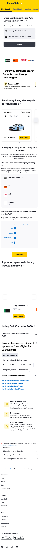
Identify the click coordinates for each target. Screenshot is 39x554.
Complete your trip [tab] (9, 370)
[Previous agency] (5, 297)
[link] (19, 254)
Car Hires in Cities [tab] (26, 365)
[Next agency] (34, 297)
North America (12, 467)
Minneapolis (8, 469)
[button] (3, 3)
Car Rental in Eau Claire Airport (12, 386)
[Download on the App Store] (19, 538)
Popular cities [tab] (23, 370)
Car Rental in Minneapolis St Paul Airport (15, 380)
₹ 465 (22, 21)
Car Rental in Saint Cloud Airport (13, 389)
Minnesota (30, 467)
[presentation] (26, 21)
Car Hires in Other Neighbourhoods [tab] (15, 360)
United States (21, 467)
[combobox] (10, 26)
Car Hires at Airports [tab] (10, 355)
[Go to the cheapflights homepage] (14, 3)
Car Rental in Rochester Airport (12, 383)
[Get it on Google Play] (6, 538)
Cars (4, 467)
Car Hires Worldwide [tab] (10, 365)
